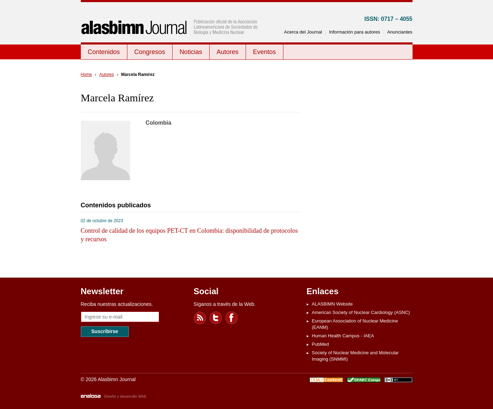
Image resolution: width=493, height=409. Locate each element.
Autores (228, 51)
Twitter (216, 318)
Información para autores (354, 32)
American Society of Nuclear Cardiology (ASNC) (361, 312)
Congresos (149, 51)
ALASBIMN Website (332, 304)
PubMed (320, 344)
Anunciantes (400, 32)
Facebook (232, 318)
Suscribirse (104, 331)
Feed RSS (200, 318)
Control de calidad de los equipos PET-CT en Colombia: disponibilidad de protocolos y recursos (189, 235)
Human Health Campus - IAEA (343, 335)
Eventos (264, 51)
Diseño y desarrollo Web (125, 396)
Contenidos (104, 51)
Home (86, 74)
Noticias (191, 51)
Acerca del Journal (303, 32)
